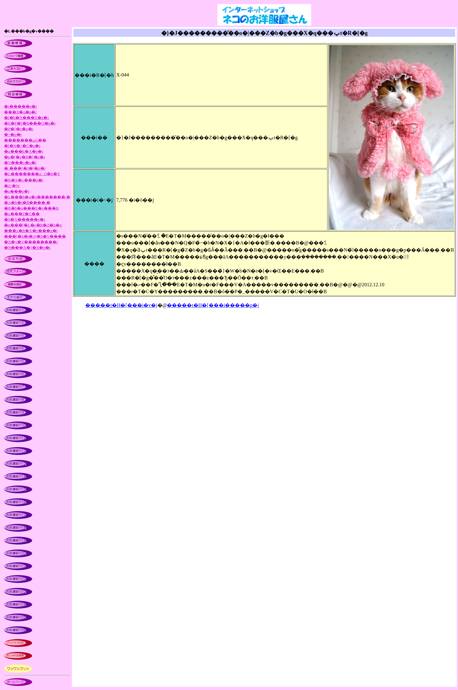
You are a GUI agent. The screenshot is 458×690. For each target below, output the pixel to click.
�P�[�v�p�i (18, 128)
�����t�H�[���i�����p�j (213, 305)
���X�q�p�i (20, 112)
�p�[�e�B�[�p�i (24, 157)
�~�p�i (13, 134)
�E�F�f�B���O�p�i (30, 123)
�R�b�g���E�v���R (31, 208)
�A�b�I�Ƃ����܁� (27, 202)
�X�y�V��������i (31, 241)
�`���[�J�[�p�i (24, 168)
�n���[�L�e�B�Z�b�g (33, 225)
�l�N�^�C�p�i (22, 145)
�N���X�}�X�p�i (27, 247)
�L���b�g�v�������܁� (37, 197)
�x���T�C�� (22, 213)
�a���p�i (16, 191)
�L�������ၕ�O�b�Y (32, 173)
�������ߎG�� (25, 140)
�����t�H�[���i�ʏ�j (121, 305)
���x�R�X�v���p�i (30, 230)
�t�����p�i (20, 106)
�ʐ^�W (12, 185)
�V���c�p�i (20, 162)
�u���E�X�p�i (23, 151)
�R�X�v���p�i (23, 180)
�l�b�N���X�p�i (26, 117)
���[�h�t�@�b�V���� (35, 236)
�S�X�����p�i (24, 219)
